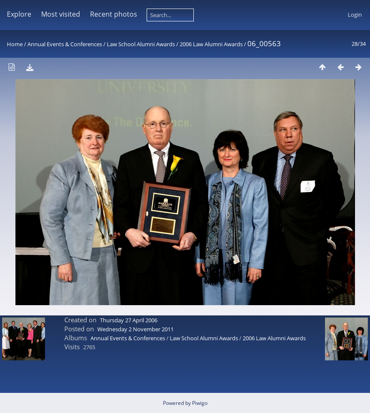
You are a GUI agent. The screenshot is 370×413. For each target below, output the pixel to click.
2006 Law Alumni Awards (211, 44)
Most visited (60, 14)
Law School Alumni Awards (141, 44)
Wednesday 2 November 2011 (135, 329)
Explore (19, 14)
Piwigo (200, 403)
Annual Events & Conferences (64, 44)
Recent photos (113, 14)
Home (15, 44)
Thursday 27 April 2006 (128, 320)
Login (355, 14)
